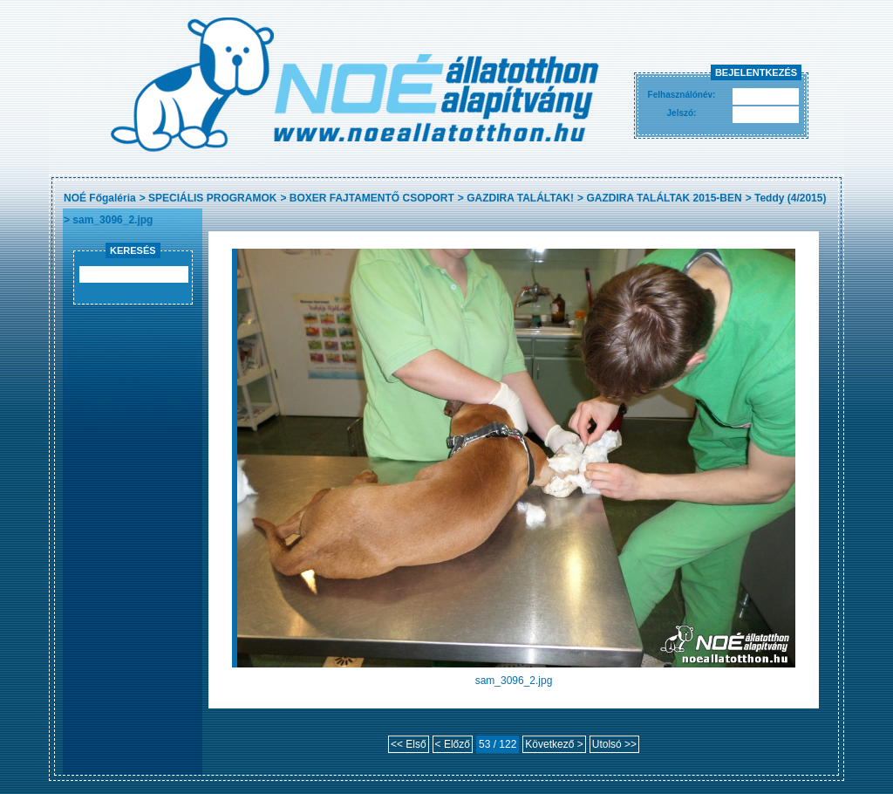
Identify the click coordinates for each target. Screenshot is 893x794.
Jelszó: (682, 113)
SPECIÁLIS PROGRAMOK (212, 198)
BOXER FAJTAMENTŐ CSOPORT (372, 198)
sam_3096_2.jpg (112, 220)
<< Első (408, 744)
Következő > (554, 744)
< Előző (452, 744)
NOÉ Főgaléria (100, 198)
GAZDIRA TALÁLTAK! (520, 198)
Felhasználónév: (682, 94)
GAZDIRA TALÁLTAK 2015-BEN (663, 198)
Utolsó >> (614, 744)
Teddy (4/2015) (790, 198)
